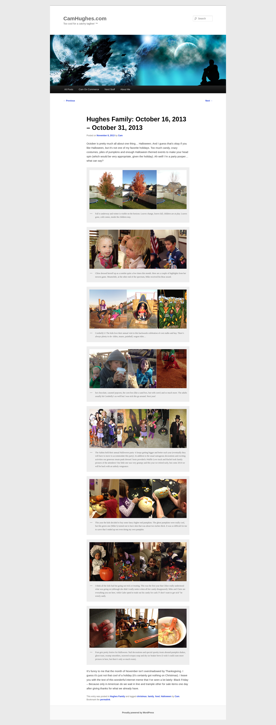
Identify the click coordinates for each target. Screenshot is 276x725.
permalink (105, 699)
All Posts (68, 89)
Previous (69, 101)
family (151, 696)
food (157, 696)
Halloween (166, 696)
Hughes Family (117, 696)
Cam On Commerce (89, 89)
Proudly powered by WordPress (138, 712)
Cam (120, 135)
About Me (125, 89)
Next (209, 101)
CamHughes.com (84, 18)
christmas (142, 696)
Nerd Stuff (110, 89)
